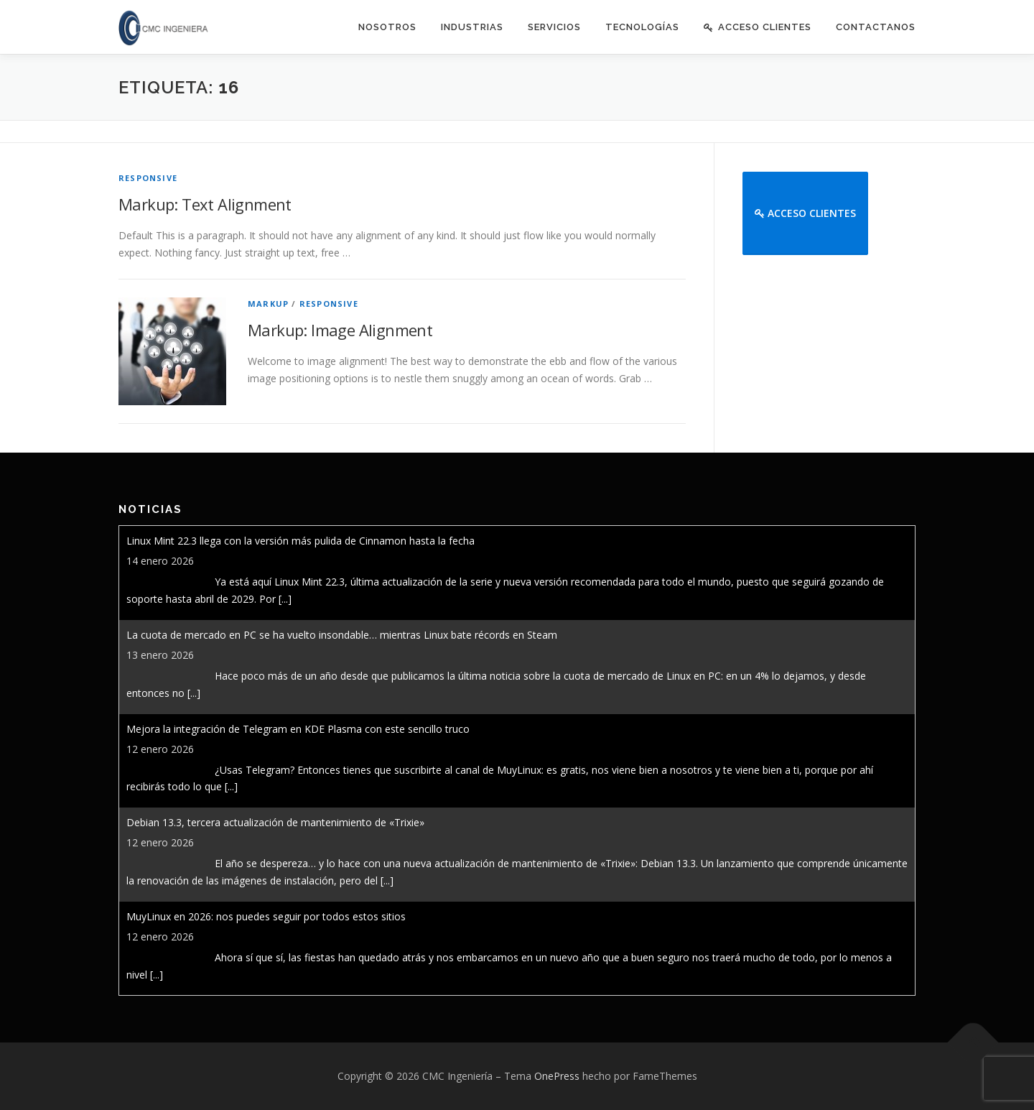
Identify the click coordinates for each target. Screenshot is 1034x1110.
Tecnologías (642, 27)
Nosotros (387, 27)
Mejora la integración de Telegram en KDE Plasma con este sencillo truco (298, 729)
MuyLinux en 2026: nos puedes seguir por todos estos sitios (266, 916)
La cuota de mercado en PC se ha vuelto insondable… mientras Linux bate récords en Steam (341, 635)
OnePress (556, 1076)
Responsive (147, 177)
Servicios (554, 27)
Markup (268, 303)
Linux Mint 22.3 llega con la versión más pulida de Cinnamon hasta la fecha (300, 540)
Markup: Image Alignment (340, 330)
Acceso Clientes (758, 27)
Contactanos (876, 27)
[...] (285, 599)
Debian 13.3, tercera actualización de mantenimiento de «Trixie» (275, 822)
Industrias (472, 27)
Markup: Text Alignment (205, 204)
